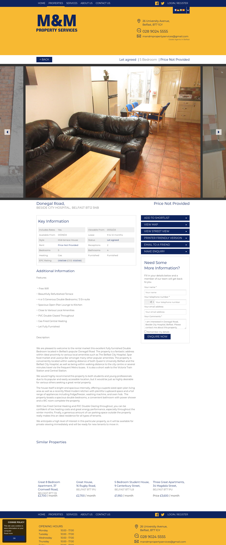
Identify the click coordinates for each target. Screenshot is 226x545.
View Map (151, 224)
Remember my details (158, 332)
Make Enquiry (154, 251)
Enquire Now (157, 336)
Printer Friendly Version (162, 238)
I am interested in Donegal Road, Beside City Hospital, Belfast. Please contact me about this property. (165, 324)
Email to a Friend (157, 244)
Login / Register (177, 3)
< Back (44, 59)
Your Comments (153, 316)
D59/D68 (62, 260)
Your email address (153, 306)
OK (14, 538)
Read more (8, 533)
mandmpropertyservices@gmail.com (165, 36)
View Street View (156, 231)
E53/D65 (77, 260)
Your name (150, 287)
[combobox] (149, 302)
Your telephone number (157, 297)
